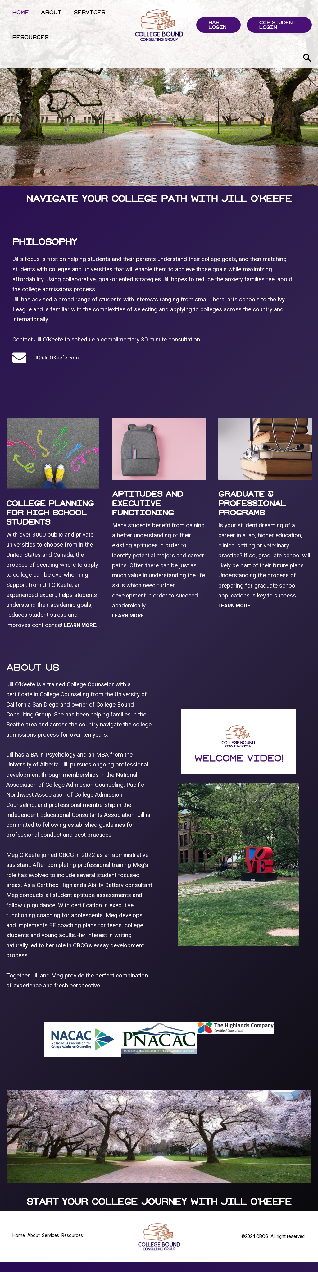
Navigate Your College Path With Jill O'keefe (159, 198)
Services (85, 12)
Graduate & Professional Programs (252, 503)
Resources (29, 37)
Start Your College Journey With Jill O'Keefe (159, 1212)
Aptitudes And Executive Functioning (147, 503)
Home (19, 12)
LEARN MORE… (238, 605)
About (49, 12)
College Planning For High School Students (50, 513)
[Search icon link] (307, 59)
